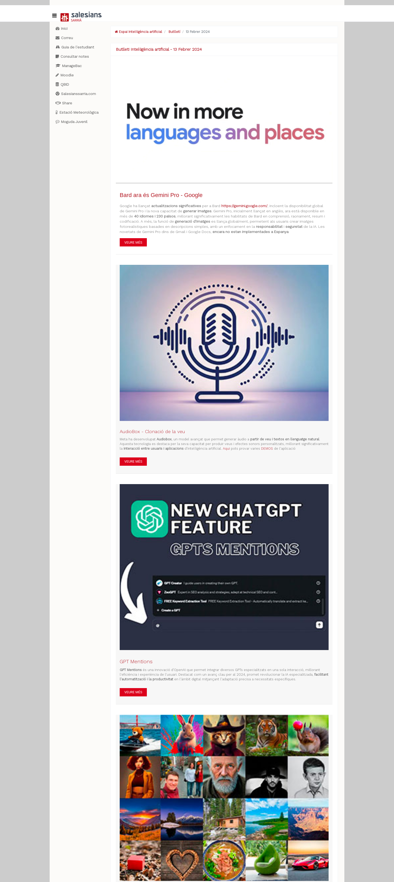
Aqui (226, 448)
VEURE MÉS (133, 242)
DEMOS (267, 448)
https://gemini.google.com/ (244, 206)
